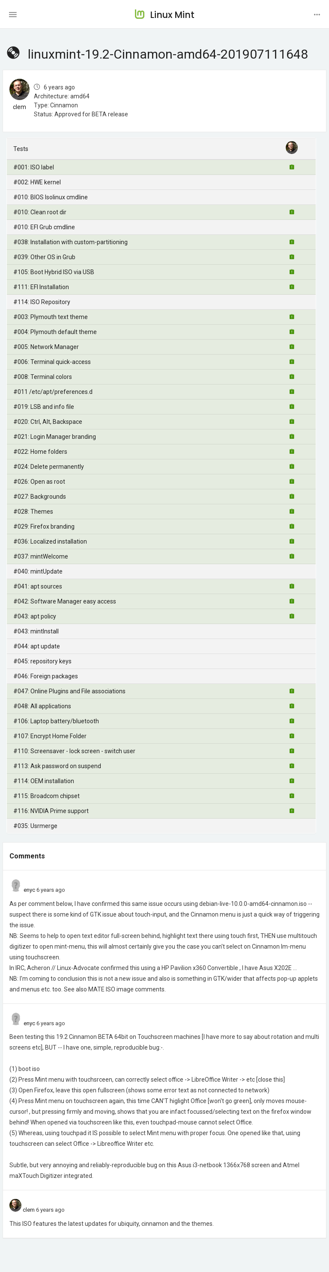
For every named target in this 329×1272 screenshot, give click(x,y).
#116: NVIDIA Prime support (51, 811)
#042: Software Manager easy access (64, 601)
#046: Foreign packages (45, 676)
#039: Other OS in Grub (44, 257)
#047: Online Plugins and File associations (69, 691)
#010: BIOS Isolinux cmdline (50, 197)
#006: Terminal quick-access (52, 361)
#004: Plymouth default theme (55, 331)
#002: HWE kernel (37, 182)
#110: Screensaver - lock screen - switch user (74, 751)
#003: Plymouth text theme (50, 317)
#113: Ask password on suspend (57, 766)
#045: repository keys (42, 661)
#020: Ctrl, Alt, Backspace (47, 421)
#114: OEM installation (43, 781)
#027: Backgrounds (39, 496)
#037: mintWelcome (40, 556)
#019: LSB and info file (43, 406)
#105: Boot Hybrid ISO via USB (53, 272)
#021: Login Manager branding (54, 436)
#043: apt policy (34, 616)
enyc (29, 890)
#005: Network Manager (46, 346)
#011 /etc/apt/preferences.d (53, 391)
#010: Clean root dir (39, 212)
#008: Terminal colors (42, 376)
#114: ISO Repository (41, 302)
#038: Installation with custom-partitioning (70, 242)
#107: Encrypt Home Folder (50, 736)
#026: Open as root (39, 481)
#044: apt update (36, 646)
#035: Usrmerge (35, 825)
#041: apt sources (37, 586)
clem (19, 107)
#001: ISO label (33, 167)
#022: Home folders (40, 451)
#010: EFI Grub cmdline (44, 227)
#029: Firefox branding (44, 526)
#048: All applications (42, 706)
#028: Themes (33, 511)
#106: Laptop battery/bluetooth (56, 721)
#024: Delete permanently (48, 466)
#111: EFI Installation (41, 287)
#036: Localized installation (50, 541)
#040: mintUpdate (38, 571)
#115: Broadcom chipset (46, 796)
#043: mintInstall (36, 631)
